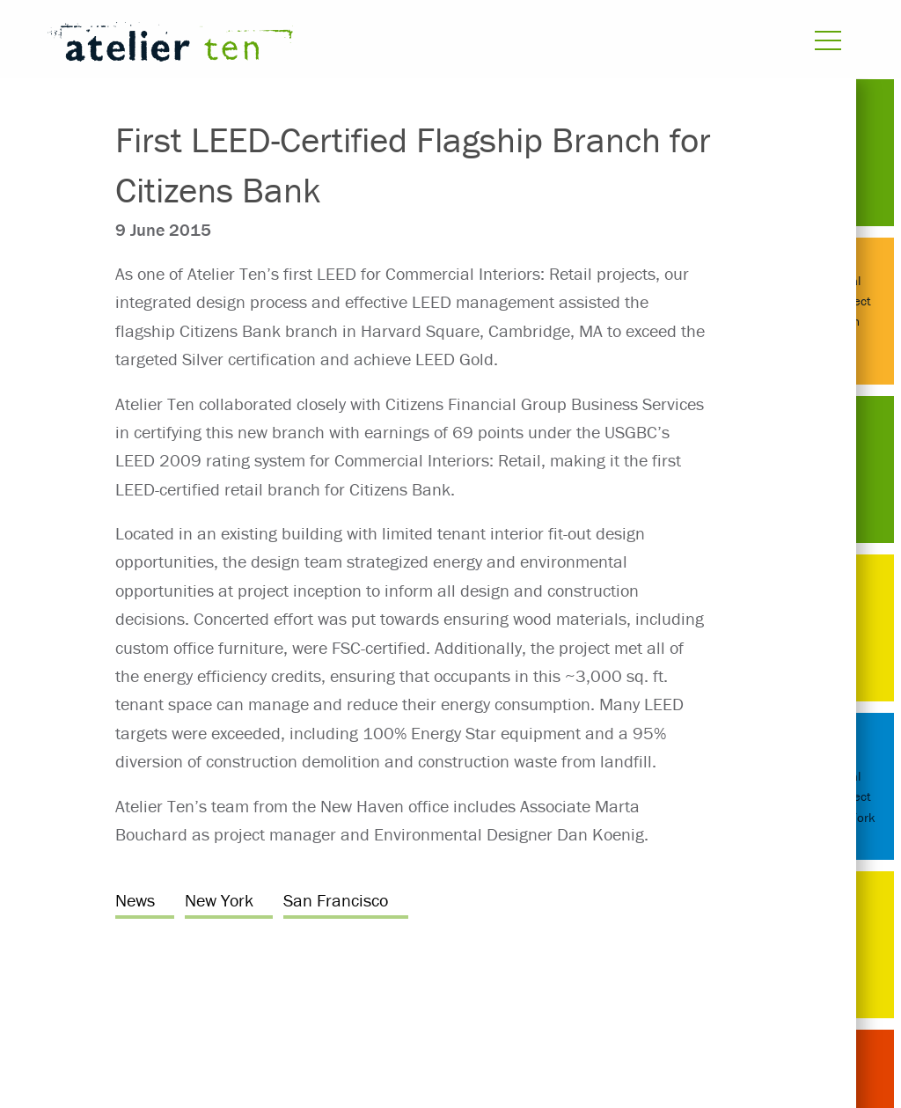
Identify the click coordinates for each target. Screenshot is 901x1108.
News (135, 900)
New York (219, 900)
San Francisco (335, 900)
